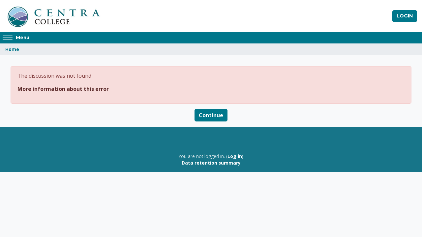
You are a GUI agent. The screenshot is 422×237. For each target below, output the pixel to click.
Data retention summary (211, 163)
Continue (211, 115)
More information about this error (63, 88)
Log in (234, 156)
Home (12, 49)
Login (405, 16)
